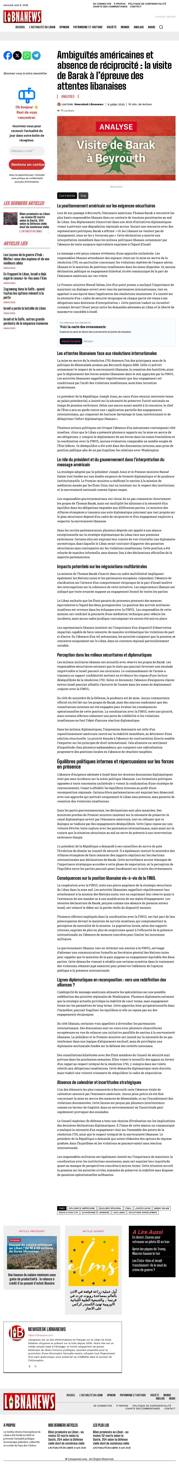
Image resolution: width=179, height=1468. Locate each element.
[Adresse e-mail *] (27, 151)
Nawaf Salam (161, 1208)
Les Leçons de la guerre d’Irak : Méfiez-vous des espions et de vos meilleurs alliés (26, 259)
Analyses (9, 268)
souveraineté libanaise (96, 1212)
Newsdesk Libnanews (88, 104)
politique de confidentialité (30, 178)
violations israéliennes (142, 1212)
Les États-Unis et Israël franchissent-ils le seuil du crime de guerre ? (149, 1265)
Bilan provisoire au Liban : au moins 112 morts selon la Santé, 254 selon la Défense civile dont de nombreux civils (35, 220)
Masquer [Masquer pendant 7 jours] (88, 341)
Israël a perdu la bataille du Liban (24, 308)
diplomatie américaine (82, 1208)
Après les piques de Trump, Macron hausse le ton (149, 1251)
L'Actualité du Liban (31, 231)
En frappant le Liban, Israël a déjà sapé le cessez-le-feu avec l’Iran (25, 276)
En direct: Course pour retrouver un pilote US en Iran (150, 1239)
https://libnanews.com (40, 1335)
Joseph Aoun (142, 1208)
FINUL (128, 1208)
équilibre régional (110, 1208)
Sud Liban (119, 1212)
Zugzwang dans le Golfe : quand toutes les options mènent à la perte (24, 293)
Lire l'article (67, 195)
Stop (83, 195)
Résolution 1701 (68, 1212)
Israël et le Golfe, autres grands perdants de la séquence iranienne (25, 321)
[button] (161, 27)
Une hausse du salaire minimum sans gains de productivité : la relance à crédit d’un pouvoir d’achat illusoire (32, 1279)
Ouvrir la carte (71, 341)
